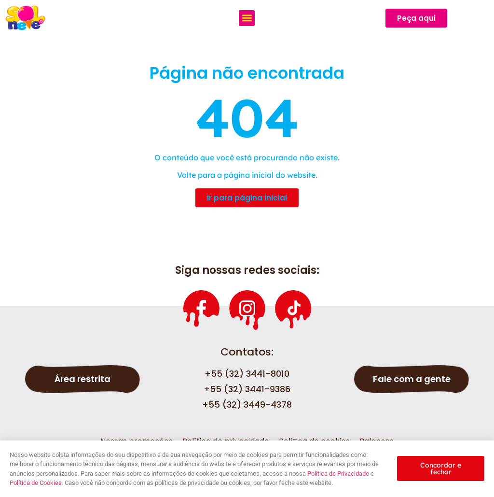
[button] (247, 18)
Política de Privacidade (338, 473)
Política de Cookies (36, 482)
